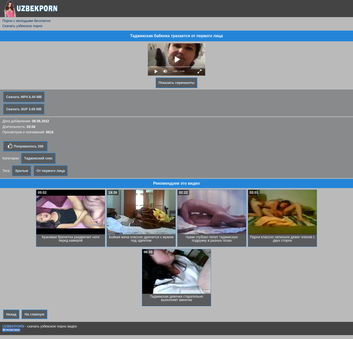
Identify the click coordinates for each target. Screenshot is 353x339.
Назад (11, 314)
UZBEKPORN (13, 326)
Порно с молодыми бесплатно (26, 21)
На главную (34, 314)
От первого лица (51, 171)
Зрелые (21, 171)
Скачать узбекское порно (22, 26)
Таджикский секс (38, 158)
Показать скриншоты (177, 83)
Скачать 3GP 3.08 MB (23, 109)
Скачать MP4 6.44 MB (24, 97)
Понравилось (25, 146)
